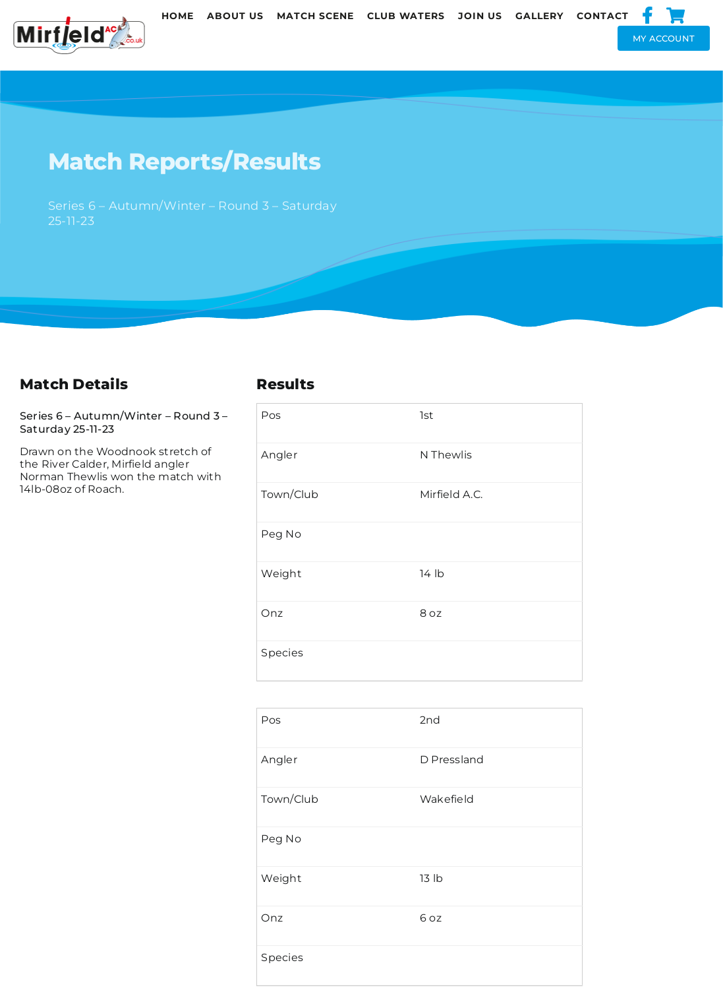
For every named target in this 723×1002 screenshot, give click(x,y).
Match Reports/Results (184, 163)
